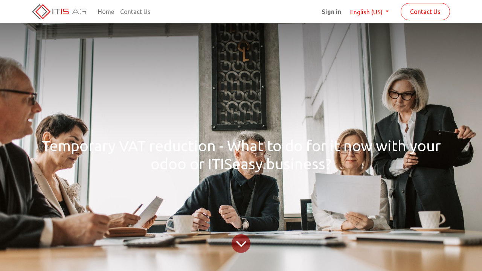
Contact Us (425, 11)
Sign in (331, 11)
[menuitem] (106, 11)
